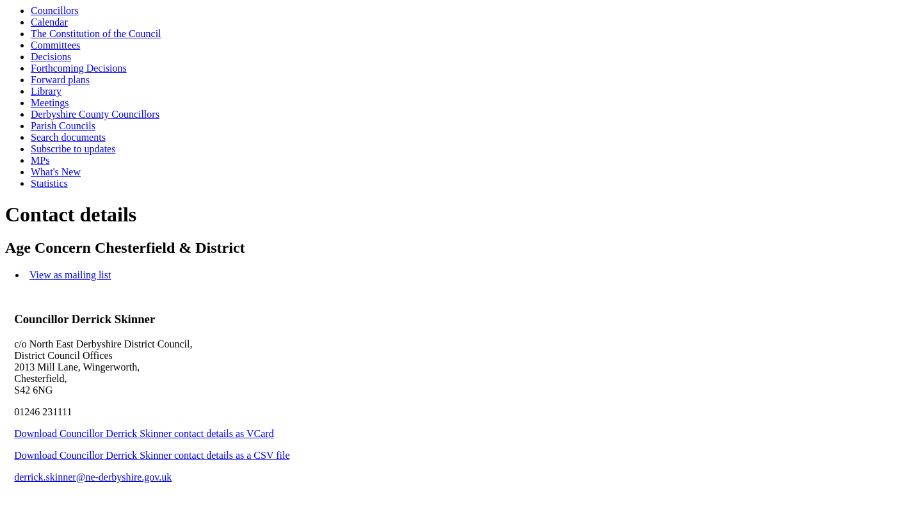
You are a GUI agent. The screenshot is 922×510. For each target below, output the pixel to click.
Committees (55, 45)
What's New (56, 171)
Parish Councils (63, 125)
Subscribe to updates (73, 148)
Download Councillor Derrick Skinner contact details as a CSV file (151, 455)
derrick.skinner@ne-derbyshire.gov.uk (93, 477)
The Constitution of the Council (96, 33)
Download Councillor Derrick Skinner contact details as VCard (143, 433)
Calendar (49, 22)
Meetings (50, 102)
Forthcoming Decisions (79, 68)
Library (46, 91)
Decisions (51, 56)
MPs (40, 160)
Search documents (68, 137)
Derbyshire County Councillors (95, 114)
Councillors (55, 10)
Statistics (49, 183)
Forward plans (60, 79)
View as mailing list (70, 274)
